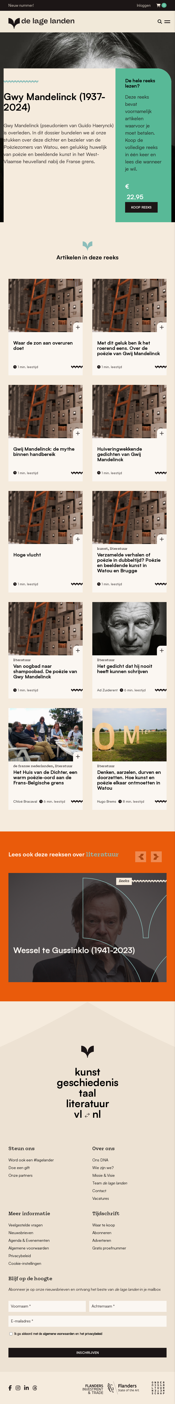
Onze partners (20, 1175)
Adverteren (101, 1240)
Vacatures (100, 1198)
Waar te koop (103, 1225)
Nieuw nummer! (21, 5)
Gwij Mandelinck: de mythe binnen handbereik (43, 451)
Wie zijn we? (103, 1167)
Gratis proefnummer (109, 1248)
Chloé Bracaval (25, 801)
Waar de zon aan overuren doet (43, 345)
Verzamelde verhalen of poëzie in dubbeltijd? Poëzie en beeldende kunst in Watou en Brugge (129, 563)
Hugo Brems (106, 801)
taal (87, 1093)
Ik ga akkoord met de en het (58, 1334)
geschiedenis (87, 1082)
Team (109, 1183)
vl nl (87, 1114)
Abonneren (101, 1232)
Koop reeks (141, 207)
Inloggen (144, 5)
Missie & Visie (103, 1175)
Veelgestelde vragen (25, 1225)
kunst (87, 1071)
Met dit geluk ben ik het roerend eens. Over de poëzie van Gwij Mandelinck (128, 348)
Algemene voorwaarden (28, 1248)
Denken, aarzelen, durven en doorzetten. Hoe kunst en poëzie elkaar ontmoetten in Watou (129, 780)
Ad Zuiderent (107, 690)
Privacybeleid (19, 1255)
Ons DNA (100, 1160)
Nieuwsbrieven (20, 1232)
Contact (99, 1190)
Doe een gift (19, 1167)
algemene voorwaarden (58, 1334)
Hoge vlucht (27, 555)
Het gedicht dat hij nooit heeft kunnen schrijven (124, 668)
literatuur (87, 1103)
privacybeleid (93, 1334)
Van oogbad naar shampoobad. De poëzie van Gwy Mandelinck (45, 671)
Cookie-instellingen (24, 1263)
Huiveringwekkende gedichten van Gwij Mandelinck (119, 454)
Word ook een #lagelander (31, 1160)
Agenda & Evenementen (29, 1240)
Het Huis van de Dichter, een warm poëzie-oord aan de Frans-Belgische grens (45, 777)
